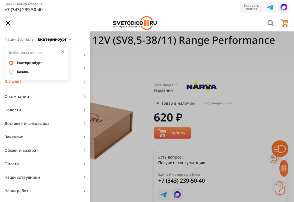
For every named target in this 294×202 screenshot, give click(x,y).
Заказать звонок (251, 7)
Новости (12, 110)
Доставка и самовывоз (26, 123)
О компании (16, 96)
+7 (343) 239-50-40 (23, 9)
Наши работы (17, 190)
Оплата (11, 163)
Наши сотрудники (22, 177)
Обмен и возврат (21, 150)
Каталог (13, 81)
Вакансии (13, 136)
